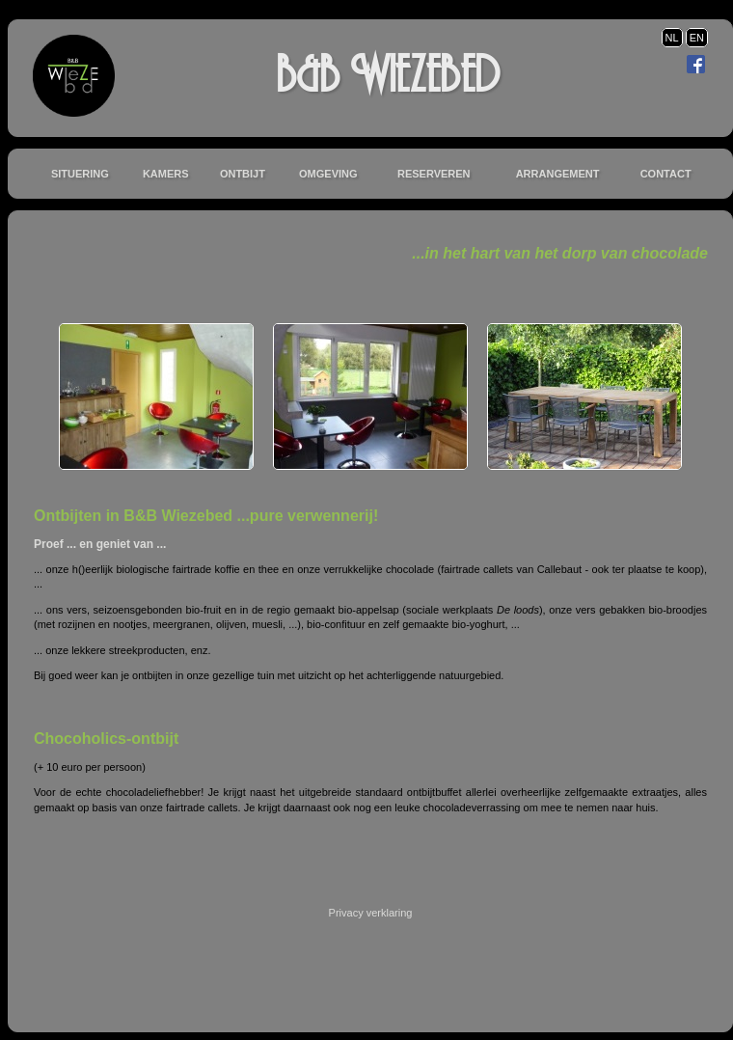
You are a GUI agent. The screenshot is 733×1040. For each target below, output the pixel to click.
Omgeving (328, 173)
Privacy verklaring (371, 912)
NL (672, 37)
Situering (80, 173)
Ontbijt (242, 173)
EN (697, 37)
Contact (666, 173)
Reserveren (434, 173)
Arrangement (558, 173)
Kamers (166, 173)
